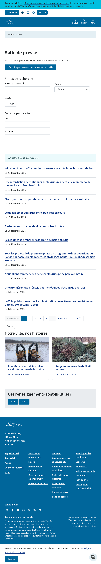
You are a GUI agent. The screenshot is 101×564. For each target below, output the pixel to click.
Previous (11, 12)
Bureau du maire (60, 491)
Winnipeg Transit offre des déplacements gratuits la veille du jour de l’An (49, 168)
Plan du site (82, 479)
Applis (8, 462)
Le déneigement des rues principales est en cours (35, 212)
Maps (7, 472)
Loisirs (31, 461)
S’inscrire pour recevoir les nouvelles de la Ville (30, 67)
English (75, 23)
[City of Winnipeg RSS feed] (34, 510)
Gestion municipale (38, 483)
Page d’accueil (12, 453)
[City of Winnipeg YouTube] (18, 510)
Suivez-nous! (11, 504)
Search (84, 21)
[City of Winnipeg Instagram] (23, 510)
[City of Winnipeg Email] (40, 510)
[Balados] (29, 510)
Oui (13, 401)
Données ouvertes (14, 467)
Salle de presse (60, 496)
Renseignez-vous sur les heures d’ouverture (46, 2)
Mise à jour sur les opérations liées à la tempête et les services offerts (47, 199)
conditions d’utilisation (85, 526)
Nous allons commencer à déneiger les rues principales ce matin (44, 274)
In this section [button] (16, 34)
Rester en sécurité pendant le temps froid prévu (34, 226)
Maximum (9, 131)
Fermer (11, 559)
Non (24, 401)
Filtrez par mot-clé (14, 83)
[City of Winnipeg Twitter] (7, 510)
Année (8, 98)
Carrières (80, 461)
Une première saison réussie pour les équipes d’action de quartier (45, 287)
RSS (10, 326)
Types (57, 83)
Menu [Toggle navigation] (92, 21)
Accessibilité (11, 458)
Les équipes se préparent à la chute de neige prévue (36, 240)
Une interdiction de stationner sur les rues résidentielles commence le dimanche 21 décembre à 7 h (47, 183)
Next (42, 12)
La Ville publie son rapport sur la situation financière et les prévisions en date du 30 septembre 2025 (49, 302)
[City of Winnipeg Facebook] (12, 510)
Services (56, 453)
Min (6, 118)
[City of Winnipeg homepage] (13, 426)
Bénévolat (81, 466)
